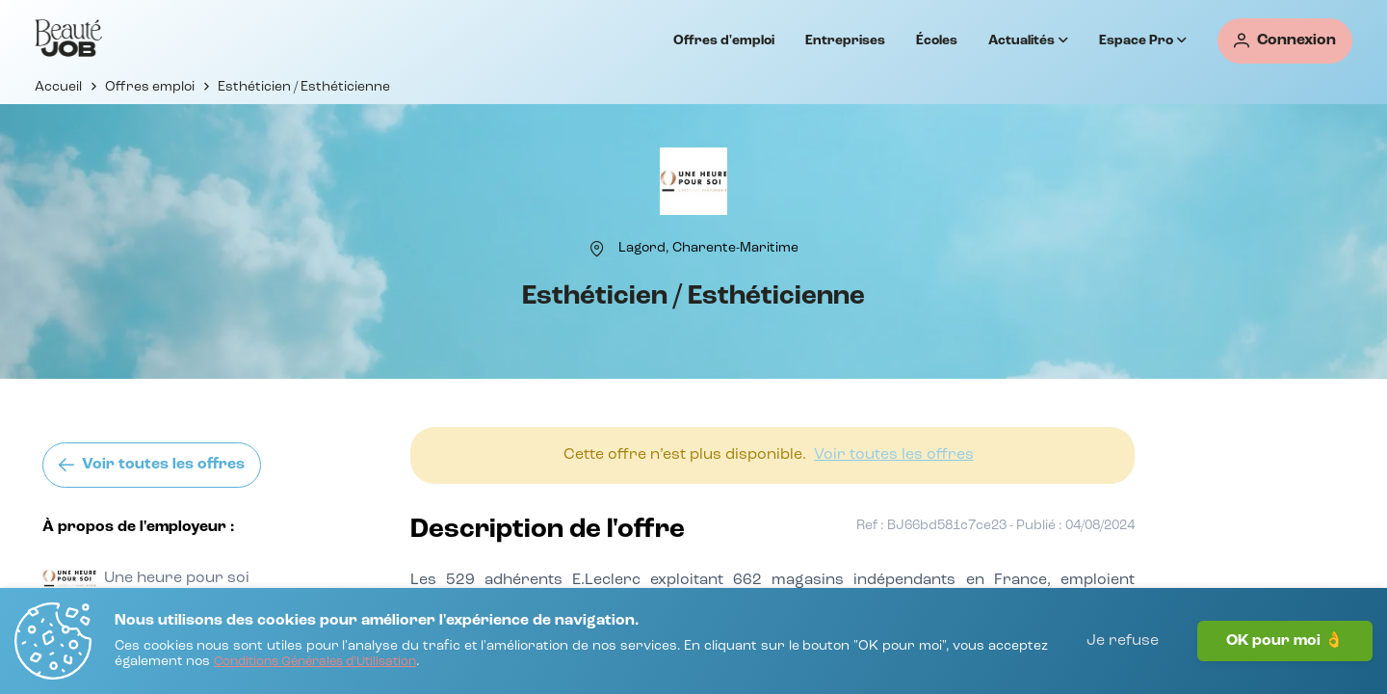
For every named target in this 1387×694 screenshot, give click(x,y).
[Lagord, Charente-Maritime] (708, 247)
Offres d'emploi (723, 40)
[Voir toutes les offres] (151, 465)
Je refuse (1122, 641)
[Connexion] (1284, 41)
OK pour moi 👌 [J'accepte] (1285, 641)
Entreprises (845, 40)
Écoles (936, 40)
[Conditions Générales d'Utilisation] (315, 662)
